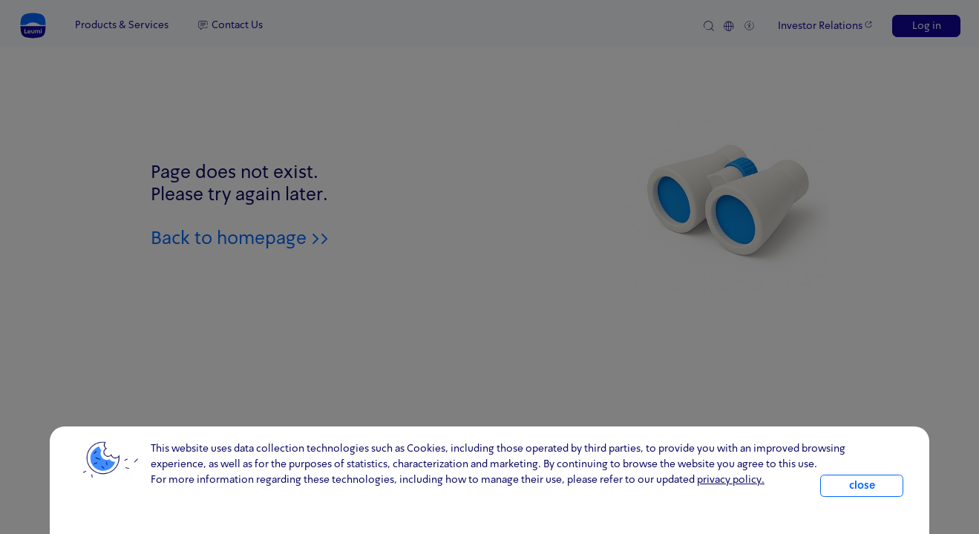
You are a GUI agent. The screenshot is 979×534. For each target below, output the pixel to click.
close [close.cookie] (862, 486)
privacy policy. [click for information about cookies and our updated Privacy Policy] (730, 480)
